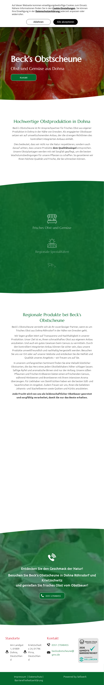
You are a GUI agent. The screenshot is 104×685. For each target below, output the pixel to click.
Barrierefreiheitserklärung (29, 680)
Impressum (20, 676)
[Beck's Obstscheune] (52, 428)
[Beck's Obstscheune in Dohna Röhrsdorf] (52, 482)
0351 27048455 (60, 644)
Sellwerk (82, 676)
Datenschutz (35, 676)
